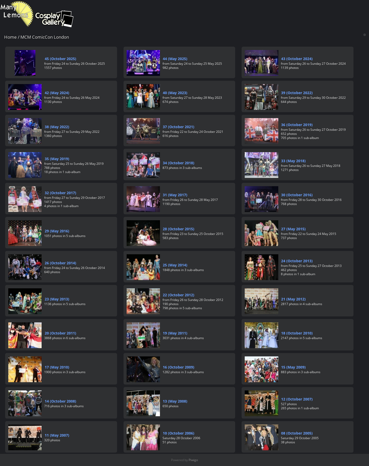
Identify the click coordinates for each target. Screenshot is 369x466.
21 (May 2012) (293, 299)
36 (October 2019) (297, 124)
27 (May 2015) (293, 228)
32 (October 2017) (60, 192)
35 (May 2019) (57, 158)
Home (10, 37)
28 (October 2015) (178, 228)
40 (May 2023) (175, 92)
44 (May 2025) (175, 58)
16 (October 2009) (178, 367)
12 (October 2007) (297, 399)
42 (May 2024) (57, 92)
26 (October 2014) (60, 262)
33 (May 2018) (293, 160)
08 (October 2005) (297, 433)
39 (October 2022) (297, 92)
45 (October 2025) (60, 58)
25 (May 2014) (175, 265)
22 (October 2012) (178, 294)
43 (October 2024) (297, 58)
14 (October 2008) (60, 401)
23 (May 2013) (57, 299)
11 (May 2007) (57, 435)
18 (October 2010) (297, 333)
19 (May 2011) (175, 333)
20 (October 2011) (60, 333)
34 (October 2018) (178, 162)
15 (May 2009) (293, 367)
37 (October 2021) (178, 126)
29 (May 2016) (57, 230)
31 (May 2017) (175, 194)
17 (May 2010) (57, 367)
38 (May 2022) (57, 126)
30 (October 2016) (297, 194)
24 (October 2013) (297, 260)
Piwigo (193, 460)
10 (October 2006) (178, 433)
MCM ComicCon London (44, 37)
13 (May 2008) (175, 401)
